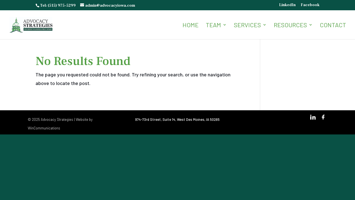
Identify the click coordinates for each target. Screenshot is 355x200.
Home (190, 25)
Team (213, 25)
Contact (333, 25)
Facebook (310, 5)
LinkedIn (287, 5)
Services (247, 25)
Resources (290, 25)
